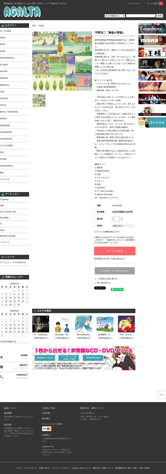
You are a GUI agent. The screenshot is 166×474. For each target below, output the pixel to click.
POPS (41, 26)
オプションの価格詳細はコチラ (107, 232)
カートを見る (155, 3)
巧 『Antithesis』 (41, 334)
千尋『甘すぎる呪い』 (129, 334)
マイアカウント (134, 3)
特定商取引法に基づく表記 (126, 468)
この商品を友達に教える (107, 279)
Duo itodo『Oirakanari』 (66, 334)
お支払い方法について (81, 468)
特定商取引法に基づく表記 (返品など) (109, 259)
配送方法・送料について (103, 468)
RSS (141, 468)
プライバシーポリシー (61, 468)
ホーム (19, 468)
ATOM (146, 468)
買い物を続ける (103, 283)
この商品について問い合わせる (115, 271)
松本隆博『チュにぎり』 (109, 334)
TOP (34, 26)
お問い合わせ (44, 468)
